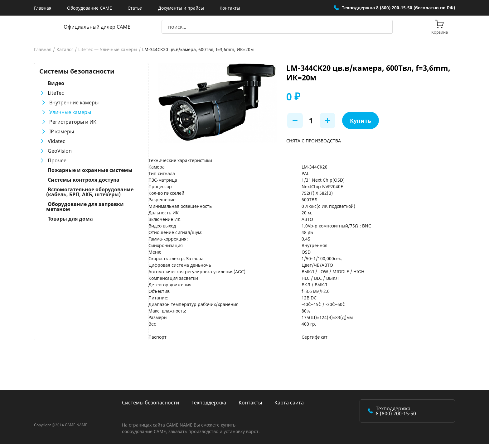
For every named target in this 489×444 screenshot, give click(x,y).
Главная (42, 8)
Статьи (135, 8)
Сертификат (314, 337)
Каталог (64, 49)
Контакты (230, 8)
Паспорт (155, 337)
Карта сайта (289, 402)
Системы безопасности (150, 402)
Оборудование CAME (89, 8)
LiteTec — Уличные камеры (107, 49)
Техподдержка (208, 402)
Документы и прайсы (181, 8)
